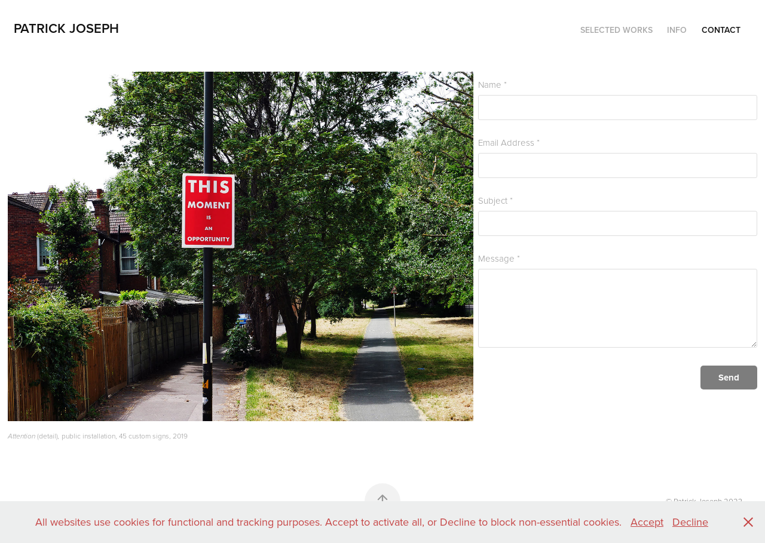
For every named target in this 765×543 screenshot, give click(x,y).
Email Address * (509, 142)
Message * (499, 258)
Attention (21, 436)
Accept (647, 521)
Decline (690, 521)
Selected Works (616, 30)
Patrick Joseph (66, 28)
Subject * (495, 200)
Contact (721, 30)
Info (677, 30)
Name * (492, 84)
